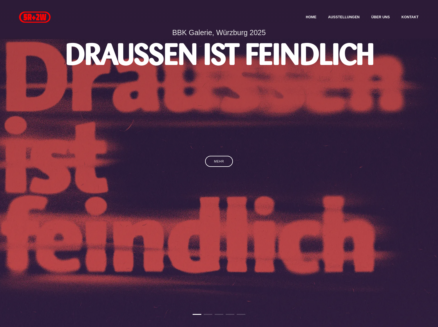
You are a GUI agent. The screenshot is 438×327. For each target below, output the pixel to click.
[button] (197, 314)
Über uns (377, 10)
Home (307, 10)
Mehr (219, 161)
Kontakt (406, 10)
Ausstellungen (340, 10)
